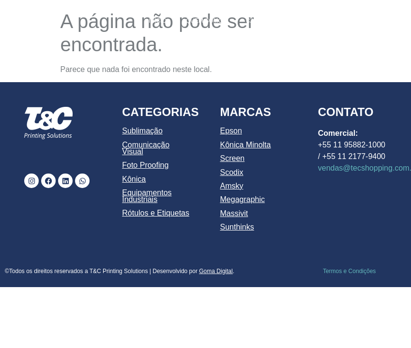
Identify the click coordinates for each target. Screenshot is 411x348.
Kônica (134, 179)
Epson (231, 131)
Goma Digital (215, 271)
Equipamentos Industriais (146, 195)
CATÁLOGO (262, 20)
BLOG (337, 43)
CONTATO (378, 43)
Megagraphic (242, 199)
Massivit (234, 213)
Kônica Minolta (245, 145)
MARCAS (375, 21)
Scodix (232, 172)
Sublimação (142, 131)
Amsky (232, 186)
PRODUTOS (318, 21)
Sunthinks (237, 227)
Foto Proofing (145, 165)
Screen (232, 158)
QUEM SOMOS (206, 20)
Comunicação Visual (145, 148)
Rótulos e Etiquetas (155, 213)
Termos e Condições (349, 271)
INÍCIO (158, 20)
